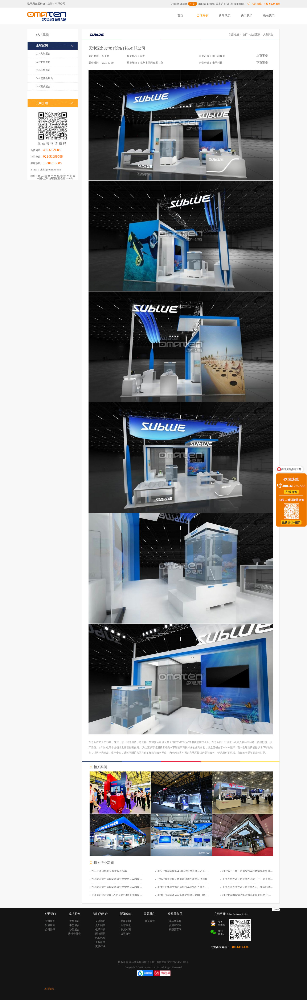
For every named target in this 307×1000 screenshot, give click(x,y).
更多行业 (100, 946)
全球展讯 (126, 925)
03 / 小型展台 (43, 70)
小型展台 (74, 929)
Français (202, 3)
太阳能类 (100, 925)
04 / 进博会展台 (44, 78)
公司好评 (50, 929)
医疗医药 (100, 933)
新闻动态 (224, 15)
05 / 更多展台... (44, 86)
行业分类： (205, 62)
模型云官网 (175, 929)
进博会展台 (74, 933)
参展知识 (126, 929)
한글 (226, 3)
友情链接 (49, 988)
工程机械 (100, 942)
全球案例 (202, 15)
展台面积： (95, 56)
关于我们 (247, 15)
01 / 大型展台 (43, 53)
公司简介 (50, 921)
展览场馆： (133, 62)
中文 (192, 3)
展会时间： (95, 62)
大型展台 (74, 921)
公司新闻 (126, 921)
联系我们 (269, 15)
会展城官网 (175, 925)
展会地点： (133, 56)
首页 (180, 15)
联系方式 (150, 921)
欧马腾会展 (175, 921)
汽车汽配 (100, 937)
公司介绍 (42, 103)
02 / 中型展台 (43, 61)
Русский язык (237, 3)
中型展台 (74, 925)
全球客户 (100, 921)
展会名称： (205, 56)
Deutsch (175, 3)
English (183, 3)
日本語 (219, 3)
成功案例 (255, 34)
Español (211, 3)
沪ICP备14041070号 (178, 962)
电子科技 (100, 929)
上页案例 (262, 55)
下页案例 (262, 62)
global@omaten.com (50, 169)
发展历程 (50, 925)
